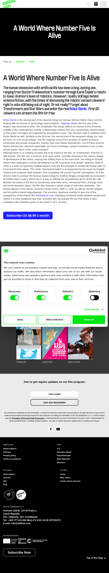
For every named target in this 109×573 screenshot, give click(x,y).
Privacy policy (9, 455)
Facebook (20, 62)
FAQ (5, 484)
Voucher (7, 478)
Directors (61, 462)
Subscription (9, 474)
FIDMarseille (21, 362)
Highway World (69, 123)
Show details (92, 309)
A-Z (58, 449)
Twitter (32, 62)
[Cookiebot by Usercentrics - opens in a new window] (91, 251)
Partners (7, 452)
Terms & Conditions (12, 459)
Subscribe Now (19, 552)
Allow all (89, 319)
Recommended (64, 455)
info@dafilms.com (21, 523)
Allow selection (54, 319)
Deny (20, 319)
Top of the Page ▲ (96, 558)
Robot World (77, 109)
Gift (5, 481)
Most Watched (63, 459)
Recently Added (64, 452)
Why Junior (65, 478)
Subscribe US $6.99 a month (28, 215)
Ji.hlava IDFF (47, 362)
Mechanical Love (45, 195)
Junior (63, 474)
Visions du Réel (74, 362)
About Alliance (10, 449)
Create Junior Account (70, 481)
